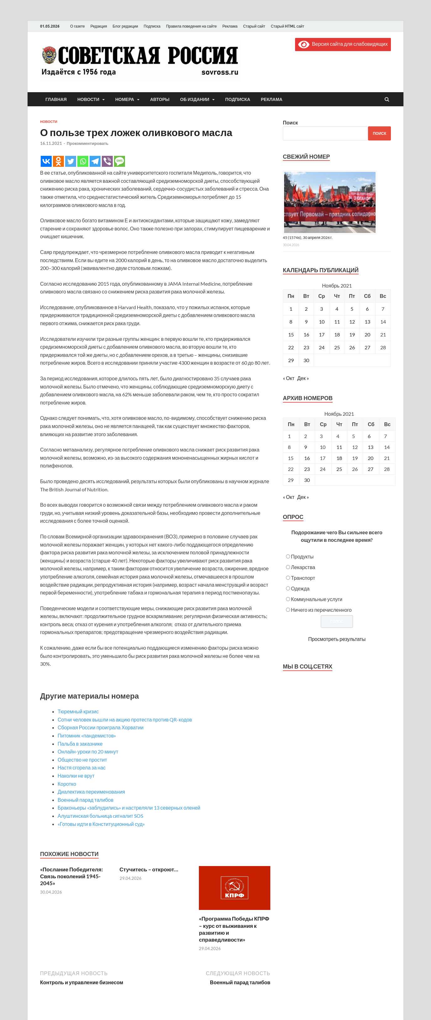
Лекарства (303, 567)
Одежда (300, 588)
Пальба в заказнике (80, 744)
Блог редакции (125, 26)
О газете (77, 26)
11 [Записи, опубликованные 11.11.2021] (337, 322)
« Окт (288, 378)
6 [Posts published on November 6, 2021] (369, 436)
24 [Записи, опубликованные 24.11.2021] (322, 347)
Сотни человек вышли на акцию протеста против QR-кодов (125, 719)
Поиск (290, 122)
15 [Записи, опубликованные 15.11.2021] (291, 334)
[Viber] (107, 161)
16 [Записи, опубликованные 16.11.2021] (306, 334)
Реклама (229, 26)
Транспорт (303, 578)
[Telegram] (95, 161)
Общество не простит (82, 760)
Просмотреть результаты (337, 639)
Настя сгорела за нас (82, 767)
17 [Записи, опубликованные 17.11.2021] (322, 334)
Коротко (67, 784)
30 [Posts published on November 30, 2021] (307, 480)
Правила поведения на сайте (191, 26)
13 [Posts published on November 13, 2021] (370, 447)
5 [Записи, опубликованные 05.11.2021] (352, 309)
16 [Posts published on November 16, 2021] (307, 458)
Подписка (152, 26)
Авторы (159, 99)
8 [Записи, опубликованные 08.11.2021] (290, 322)
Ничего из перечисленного (321, 610)
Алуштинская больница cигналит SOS (100, 816)
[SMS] (119, 161)
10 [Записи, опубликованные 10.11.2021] (322, 322)
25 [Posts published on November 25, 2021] (339, 469)
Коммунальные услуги (316, 599)
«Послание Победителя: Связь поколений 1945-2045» (71, 876)
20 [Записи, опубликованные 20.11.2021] (367, 334)
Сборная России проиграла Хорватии (100, 727)
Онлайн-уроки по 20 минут (88, 751)
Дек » (303, 378)
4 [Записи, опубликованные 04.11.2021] (336, 309)
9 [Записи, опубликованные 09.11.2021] (306, 322)
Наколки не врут (76, 776)
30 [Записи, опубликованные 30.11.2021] (306, 360)
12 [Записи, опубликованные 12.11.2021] (352, 322)
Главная (56, 99)
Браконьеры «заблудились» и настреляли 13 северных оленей (129, 808)
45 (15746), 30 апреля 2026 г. (308, 237)
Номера (124, 99)
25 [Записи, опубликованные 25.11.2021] (337, 347)
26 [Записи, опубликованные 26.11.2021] (352, 347)
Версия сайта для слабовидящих (343, 44)
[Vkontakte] (46, 161)
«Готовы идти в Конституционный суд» (101, 824)
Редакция (99, 26)
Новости (88, 99)
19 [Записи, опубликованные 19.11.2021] (352, 334)
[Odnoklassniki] (58, 161)
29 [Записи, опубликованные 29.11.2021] (291, 360)
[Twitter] (70, 161)
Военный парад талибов (85, 800)
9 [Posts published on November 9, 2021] (305, 447)
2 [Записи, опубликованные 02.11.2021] (306, 309)
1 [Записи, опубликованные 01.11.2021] (290, 309)
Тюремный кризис (78, 711)
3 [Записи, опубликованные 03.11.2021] (321, 309)
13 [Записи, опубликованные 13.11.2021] (367, 322)
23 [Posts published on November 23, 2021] (307, 469)
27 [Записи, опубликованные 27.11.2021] (367, 347)
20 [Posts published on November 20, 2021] (370, 458)
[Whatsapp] (82, 161)
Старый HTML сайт (287, 26)
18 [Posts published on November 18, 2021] (339, 458)
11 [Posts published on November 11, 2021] (339, 447)
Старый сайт (254, 26)
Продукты (302, 556)
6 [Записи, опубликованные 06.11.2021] (367, 309)
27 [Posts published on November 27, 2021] (370, 469)
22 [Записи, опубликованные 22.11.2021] (291, 347)
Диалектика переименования (91, 792)
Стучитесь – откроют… (149, 869)
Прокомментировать (87, 143)
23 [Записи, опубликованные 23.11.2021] (306, 347)
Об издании (194, 99)
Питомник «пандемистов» (87, 735)
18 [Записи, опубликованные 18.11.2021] (337, 334)
